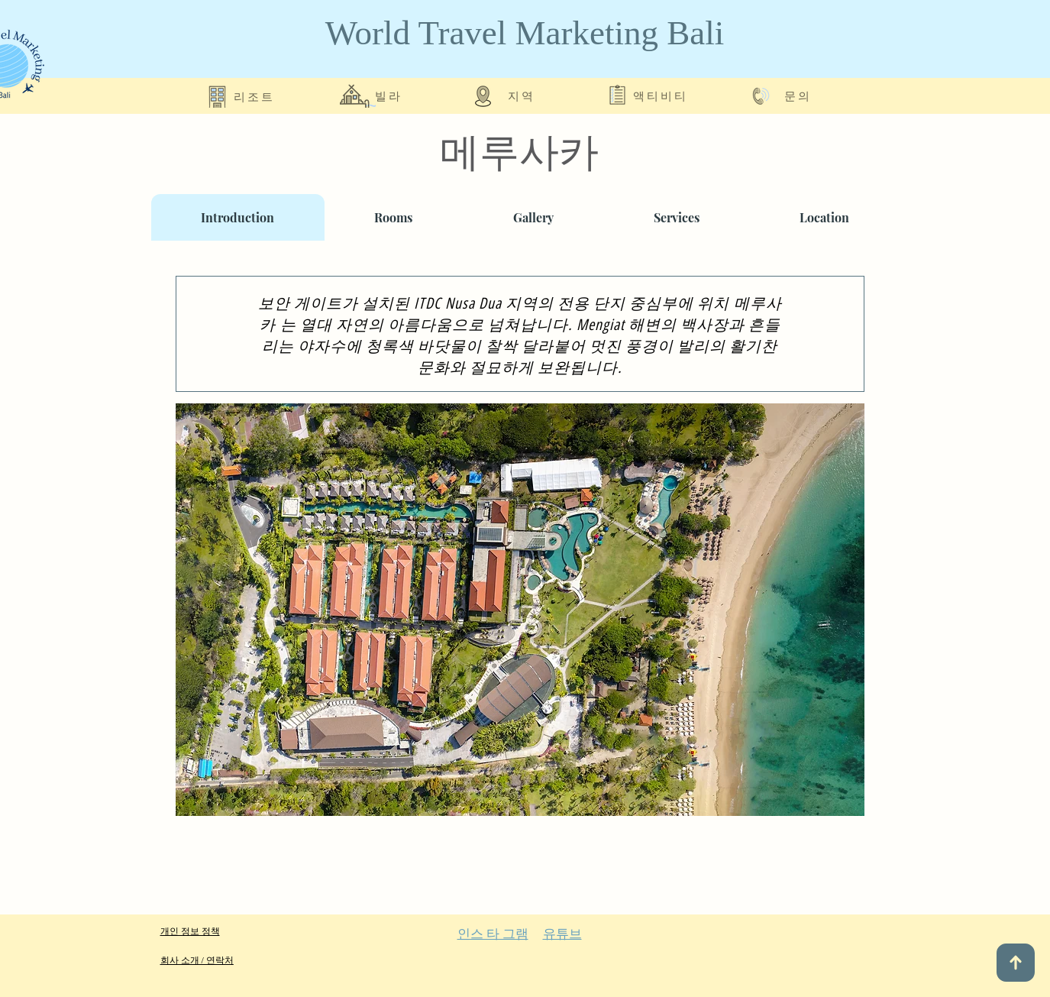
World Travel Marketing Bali (525, 33)
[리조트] (255, 96)
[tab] (238, 217)
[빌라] (390, 96)
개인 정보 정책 (190, 931)
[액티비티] (662, 96)
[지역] (523, 96)
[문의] (799, 96)
